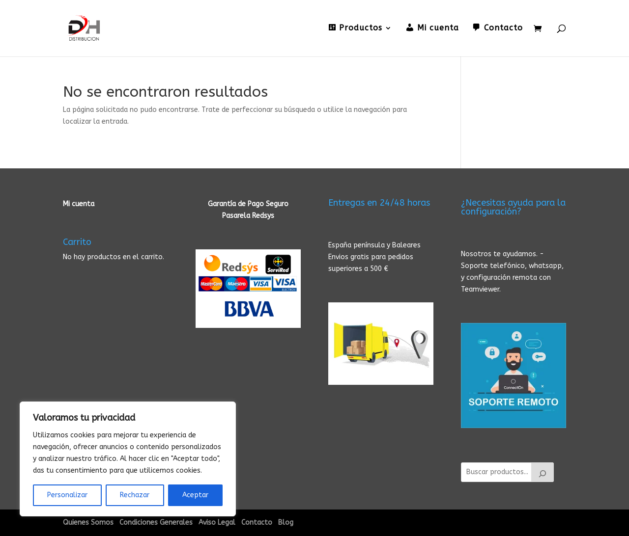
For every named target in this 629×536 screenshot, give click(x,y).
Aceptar (195, 495)
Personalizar (67, 495)
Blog (285, 522)
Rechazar (134, 495)
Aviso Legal (217, 522)
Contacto (256, 522)
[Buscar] (542, 472)
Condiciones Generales (156, 522)
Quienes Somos (88, 522)
